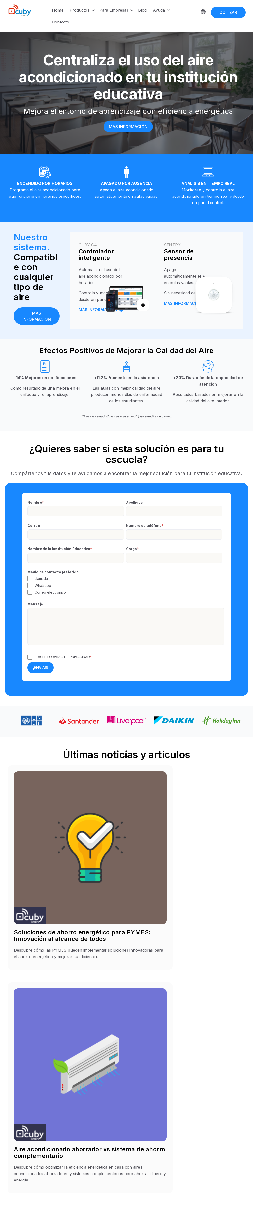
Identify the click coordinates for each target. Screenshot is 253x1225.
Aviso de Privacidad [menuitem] (229, 1161)
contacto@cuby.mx (23, 1145)
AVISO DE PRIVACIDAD (71, 657)
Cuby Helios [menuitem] (98, 1173)
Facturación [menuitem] (181, 1155)
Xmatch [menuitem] (94, 1185)
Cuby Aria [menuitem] (96, 1143)
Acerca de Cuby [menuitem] (184, 1126)
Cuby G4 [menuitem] (95, 1138)
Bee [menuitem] (91, 1155)
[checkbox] (125, 585)
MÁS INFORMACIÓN (101, 308)
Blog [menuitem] (175, 1143)
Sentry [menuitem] (93, 1149)
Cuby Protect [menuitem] (99, 1179)
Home (57, 10)
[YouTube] (35, 1167)
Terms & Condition (230, 1214)
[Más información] (128, 126)
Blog (142, 10)
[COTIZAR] (228, 10)
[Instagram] (18, 1167)
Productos (79, 10)
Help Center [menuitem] (181, 1132)
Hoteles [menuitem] (136, 1126)
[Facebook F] (9, 1167)
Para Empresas (113, 10)
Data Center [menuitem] (140, 1143)
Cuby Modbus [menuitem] (99, 1167)
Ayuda (159, 10)
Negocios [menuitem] (138, 1138)
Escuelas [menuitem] (137, 1132)
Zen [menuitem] (91, 1191)
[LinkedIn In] (26, 1167)
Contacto (60, 22)
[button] (126, 989)
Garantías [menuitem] (221, 1167)
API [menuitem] (174, 1149)
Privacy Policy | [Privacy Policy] (197, 1214)
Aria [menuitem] (91, 1161)
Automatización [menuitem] (183, 1138)
